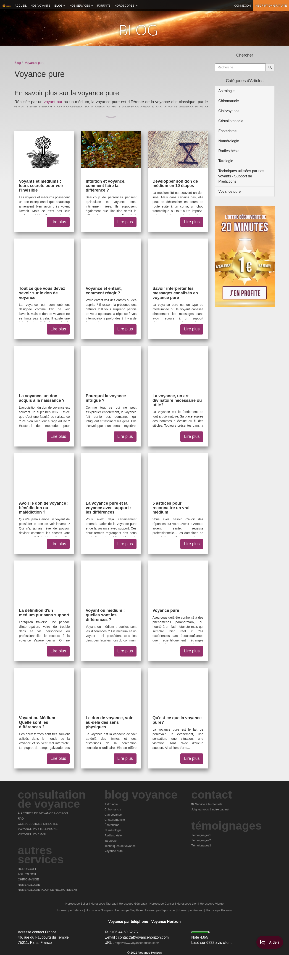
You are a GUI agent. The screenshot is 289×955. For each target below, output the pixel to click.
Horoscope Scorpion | (100, 910)
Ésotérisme (227, 131)
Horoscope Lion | (188, 903)
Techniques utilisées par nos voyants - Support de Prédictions (241, 176)
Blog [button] (59, 5)
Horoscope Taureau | (104, 903)
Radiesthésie (229, 151)
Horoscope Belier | (78, 903)
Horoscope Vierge (212, 903)
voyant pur (53, 101)
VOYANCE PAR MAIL (32, 834)
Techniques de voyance (120, 846)
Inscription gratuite (271, 5)
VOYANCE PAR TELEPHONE (38, 828)
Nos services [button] (81, 5)
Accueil (21, 5)
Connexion (242, 5)
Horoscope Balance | (71, 910)
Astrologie (226, 91)
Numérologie (228, 141)
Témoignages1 (201, 835)
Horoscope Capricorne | (160, 910)
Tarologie (225, 161)
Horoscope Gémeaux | (134, 903)
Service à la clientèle (206, 804)
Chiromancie (228, 101)
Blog (17, 63)
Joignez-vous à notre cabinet (210, 809)
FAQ (21, 818)
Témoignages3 (201, 845)
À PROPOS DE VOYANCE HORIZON (43, 813)
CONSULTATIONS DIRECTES (38, 823)
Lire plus (58, 222)
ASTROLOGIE (27, 874)
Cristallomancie (230, 121)
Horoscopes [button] (126, 5)
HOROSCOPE (27, 869)
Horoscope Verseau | (191, 910)
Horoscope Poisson (219, 910)
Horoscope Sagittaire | (129, 910)
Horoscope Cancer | (163, 903)
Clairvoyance (228, 111)
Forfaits (104, 5)
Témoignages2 (201, 840)
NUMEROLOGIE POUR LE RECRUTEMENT (47, 889)
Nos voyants (40, 5)
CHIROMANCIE (28, 879)
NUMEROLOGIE (29, 884)
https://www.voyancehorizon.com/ (137, 943)
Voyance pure (35, 63)
